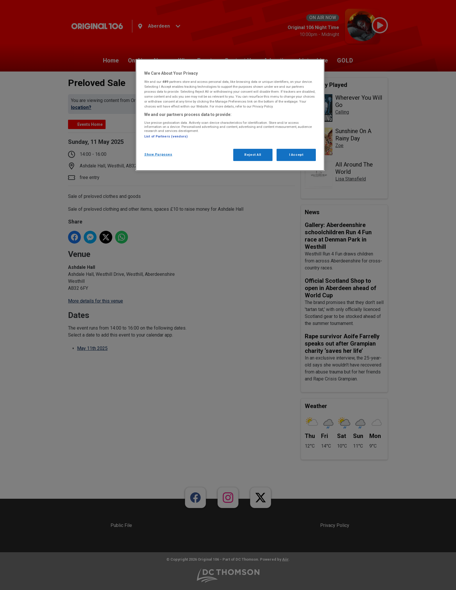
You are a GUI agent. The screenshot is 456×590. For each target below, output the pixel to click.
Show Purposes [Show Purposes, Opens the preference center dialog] (158, 154)
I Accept (296, 155)
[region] (230, 115)
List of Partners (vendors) (166, 136)
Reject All (252, 155)
